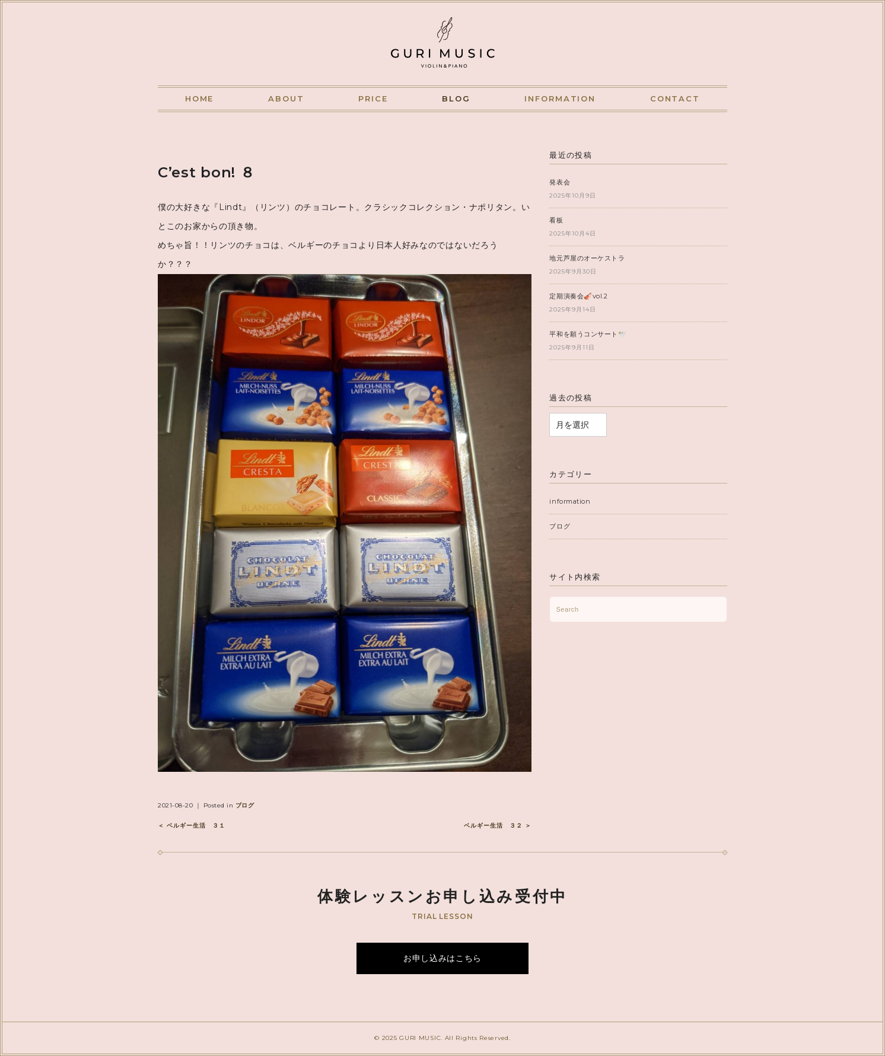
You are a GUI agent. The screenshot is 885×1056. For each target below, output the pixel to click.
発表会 (559, 182)
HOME (199, 98)
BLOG (456, 98)
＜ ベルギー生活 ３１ (191, 825)
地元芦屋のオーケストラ (587, 258)
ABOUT (286, 98)
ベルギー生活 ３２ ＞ (497, 825)
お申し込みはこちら (442, 958)
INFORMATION (560, 98)
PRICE (373, 98)
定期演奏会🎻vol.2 (578, 296)
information (569, 501)
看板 (556, 220)
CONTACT (675, 98)
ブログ (244, 805)
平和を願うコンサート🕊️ (587, 334)
